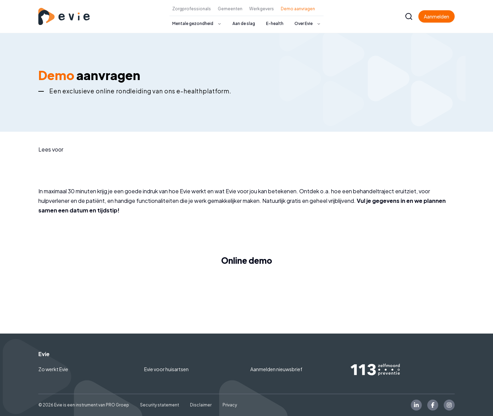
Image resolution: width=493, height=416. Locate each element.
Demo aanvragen (298, 8)
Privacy (230, 404)
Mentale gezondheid (192, 23)
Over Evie (303, 23)
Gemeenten (230, 8)
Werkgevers (261, 8)
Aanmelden (436, 16)
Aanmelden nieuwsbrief (276, 369)
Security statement (159, 404)
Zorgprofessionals (191, 8)
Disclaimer (201, 404)
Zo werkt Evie (53, 369)
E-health (274, 23)
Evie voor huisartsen (166, 369)
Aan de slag (243, 23)
